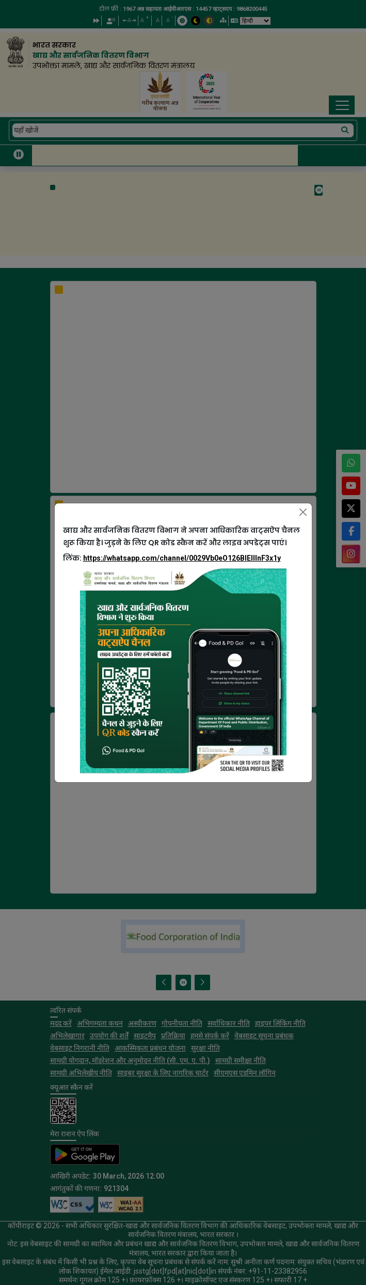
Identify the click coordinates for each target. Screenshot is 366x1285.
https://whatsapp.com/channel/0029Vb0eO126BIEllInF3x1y (182, 558)
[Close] (303, 512)
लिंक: (172, 558)
